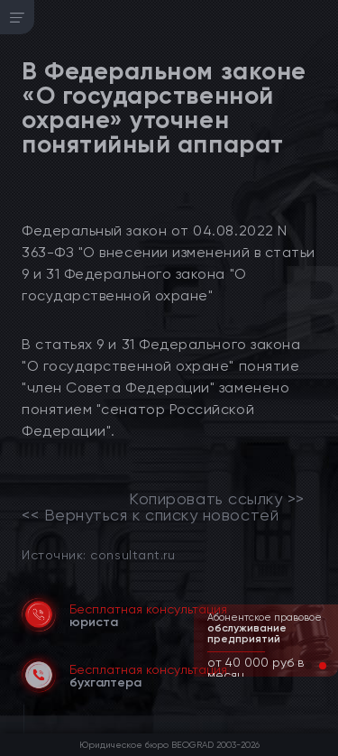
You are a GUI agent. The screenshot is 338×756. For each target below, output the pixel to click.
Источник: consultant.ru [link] (98, 554)
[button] (308, 665)
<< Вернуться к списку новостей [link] (150, 515)
